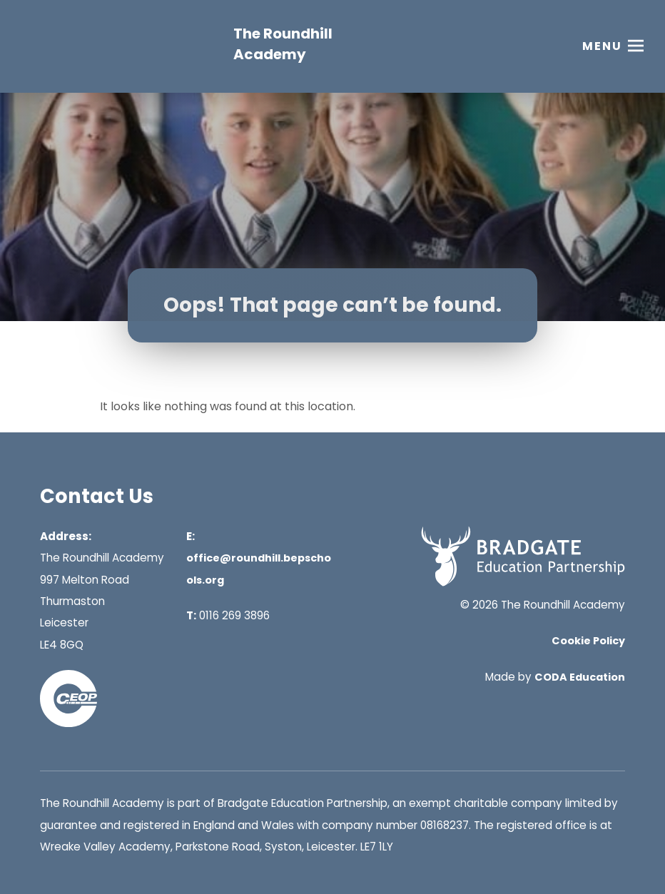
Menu (602, 46)
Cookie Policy (588, 641)
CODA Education (579, 677)
